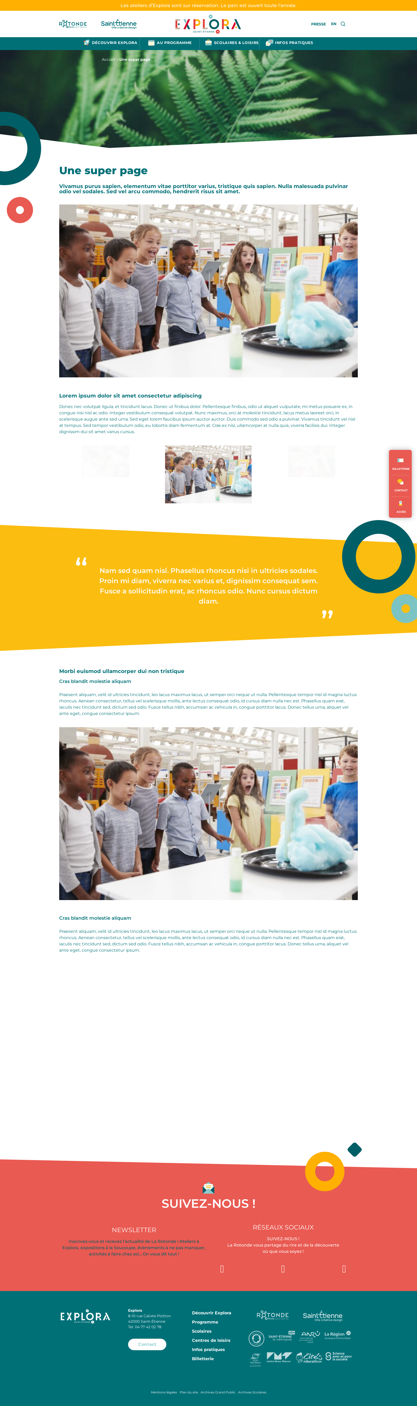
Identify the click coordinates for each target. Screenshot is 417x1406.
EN (333, 23)
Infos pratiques (208, 1349)
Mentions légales (164, 1392)
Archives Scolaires (252, 1392)
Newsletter (134, 1230)
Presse (318, 24)
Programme (205, 1322)
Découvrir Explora (211, 1312)
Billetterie (203, 1358)
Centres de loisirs (211, 1340)
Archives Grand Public (218, 1392)
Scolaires (202, 1331)
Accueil (108, 59)
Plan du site (189, 1392)
